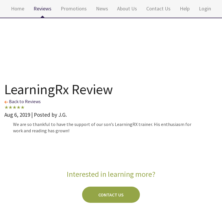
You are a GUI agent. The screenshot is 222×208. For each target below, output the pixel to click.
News (102, 8)
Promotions (74, 8)
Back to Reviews (22, 101)
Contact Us (158, 8)
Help (185, 8)
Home (17, 8)
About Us (127, 8)
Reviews (42, 8)
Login (205, 8)
